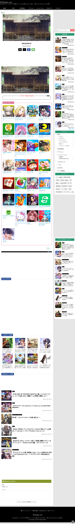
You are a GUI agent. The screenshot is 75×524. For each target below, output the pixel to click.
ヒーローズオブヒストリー (8, 206)
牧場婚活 (61, 156)
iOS (70, 180)
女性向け (58, 189)
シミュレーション (40, 8)
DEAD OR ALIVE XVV (64, 158)
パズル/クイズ (49, 8)
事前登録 (58, 186)
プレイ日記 (64, 189)
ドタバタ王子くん (30, 117)
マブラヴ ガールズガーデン (20, 135)
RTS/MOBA (22, 8)
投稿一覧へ (71, 128)
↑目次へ (48, 248)
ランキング (58, 8)
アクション (31, 8)
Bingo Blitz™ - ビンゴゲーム (44, 135)
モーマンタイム (42, 152)
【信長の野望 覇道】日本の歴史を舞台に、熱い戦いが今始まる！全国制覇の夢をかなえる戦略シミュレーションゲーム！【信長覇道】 (68, 41)
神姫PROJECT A (18, 171)
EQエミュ (14, 438)
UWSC (57, 180)
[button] (20, 49)
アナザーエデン (15, 449)
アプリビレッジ (6, 2)
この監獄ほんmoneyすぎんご (32, 206)
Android (62, 180)
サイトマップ (51, 512)
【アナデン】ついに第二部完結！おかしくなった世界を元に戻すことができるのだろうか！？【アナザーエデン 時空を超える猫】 (32, 454)
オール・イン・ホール (31, 152)
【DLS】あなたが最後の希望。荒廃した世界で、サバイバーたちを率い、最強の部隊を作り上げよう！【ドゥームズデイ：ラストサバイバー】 (68, 60)
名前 (3, 484)
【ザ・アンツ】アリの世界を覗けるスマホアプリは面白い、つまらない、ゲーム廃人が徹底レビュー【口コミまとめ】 (68, 307)
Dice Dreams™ (18, 206)
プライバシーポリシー (26, 512)
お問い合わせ (43, 512)
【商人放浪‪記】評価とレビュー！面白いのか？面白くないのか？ (32, 351)
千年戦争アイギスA (30, 190)
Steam (70, 186)
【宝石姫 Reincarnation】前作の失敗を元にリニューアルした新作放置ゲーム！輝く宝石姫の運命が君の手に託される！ (68, 98)
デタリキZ (61, 138)
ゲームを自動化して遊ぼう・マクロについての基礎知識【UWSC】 (68, 298)
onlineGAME (63, 183)
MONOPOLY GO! (30, 171)
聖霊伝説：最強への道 (7, 171)
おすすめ (59, 168)
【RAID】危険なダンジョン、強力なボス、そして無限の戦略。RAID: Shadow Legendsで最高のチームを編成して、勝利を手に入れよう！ (68, 116)
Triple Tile (17, 190)
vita (73, 192)
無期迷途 (28, 222)
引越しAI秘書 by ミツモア (8, 135)
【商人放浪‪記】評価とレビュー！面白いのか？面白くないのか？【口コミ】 (68, 262)
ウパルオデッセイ (30, 135)
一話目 (69, 189)
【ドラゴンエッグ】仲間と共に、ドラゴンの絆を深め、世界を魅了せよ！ (68, 291)
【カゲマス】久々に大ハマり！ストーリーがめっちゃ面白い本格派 (45, 351)
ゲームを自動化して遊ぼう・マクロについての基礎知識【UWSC (45, 366)
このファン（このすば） (17, 414)
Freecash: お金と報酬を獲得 (44, 206)
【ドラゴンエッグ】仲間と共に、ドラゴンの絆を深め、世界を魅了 (32, 366)
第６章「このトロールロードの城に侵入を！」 (26, 417)
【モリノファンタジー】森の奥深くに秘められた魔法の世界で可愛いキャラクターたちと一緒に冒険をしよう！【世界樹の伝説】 (68, 88)
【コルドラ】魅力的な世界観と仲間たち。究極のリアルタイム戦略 (20, 366)
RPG (13, 8)
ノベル (59, 165)
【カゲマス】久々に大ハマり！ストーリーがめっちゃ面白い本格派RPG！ (68, 125)
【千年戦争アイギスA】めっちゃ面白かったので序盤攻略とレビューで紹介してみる (68, 276)
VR (68, 183)
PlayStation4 (64, 186)
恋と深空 (4, 240)
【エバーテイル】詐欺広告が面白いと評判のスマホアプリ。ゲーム (20, 351)
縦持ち (67, 180)
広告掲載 (35, 512)
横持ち (57, 183)
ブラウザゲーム (67, 192)
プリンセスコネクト (63, 142)
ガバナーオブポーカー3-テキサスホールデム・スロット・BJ (20, 154)
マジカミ (61, 136)
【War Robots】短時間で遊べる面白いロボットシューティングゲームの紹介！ (68, 107)
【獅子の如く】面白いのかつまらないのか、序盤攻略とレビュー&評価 (68, 314)
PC (71, 183)
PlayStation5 (59, 192)
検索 (72, 30)
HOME (4, 8)
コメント (4, 489)
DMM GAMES (67, 177)
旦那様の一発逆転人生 (7, 152)
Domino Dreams (42, 190)
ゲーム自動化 (61, 171)
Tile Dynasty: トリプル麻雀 (8, 190)
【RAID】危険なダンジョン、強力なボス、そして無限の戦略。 (7, 351)
